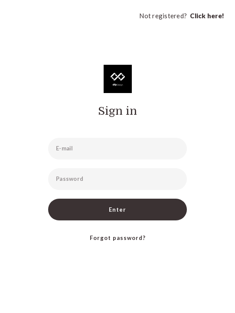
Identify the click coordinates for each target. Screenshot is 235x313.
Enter (117, 209)
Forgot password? (118, 237)
